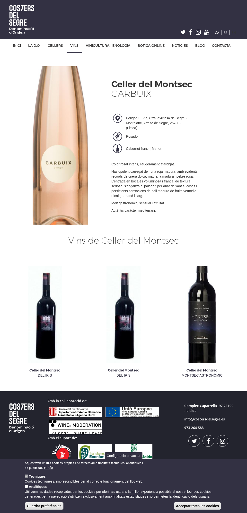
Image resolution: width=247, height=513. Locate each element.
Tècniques (37, 476)
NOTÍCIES (180, 45)
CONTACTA (221, 45)
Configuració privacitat (124, 456)
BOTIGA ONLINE (151, 45)
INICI (17, 45)
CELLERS (55, 45)
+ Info (48, 468)
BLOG (200, 45)
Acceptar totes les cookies (197, 506)
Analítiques (38, 487)
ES (225, 32)
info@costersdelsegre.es (204, 419)
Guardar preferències (44, 506)
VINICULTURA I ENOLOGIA (108, 45)
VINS (74, 45)
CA (217, 32)
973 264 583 (194, 427)
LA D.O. (34, 45)
